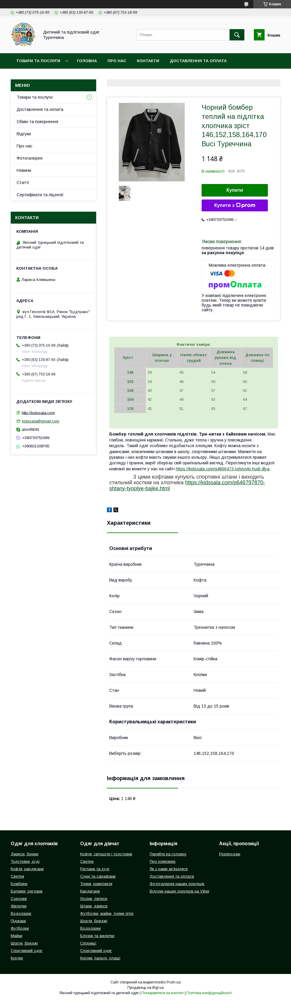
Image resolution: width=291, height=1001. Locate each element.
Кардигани (90, 891)
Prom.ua (174, 982)
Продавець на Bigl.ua (145, 988)
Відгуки (24, 133)
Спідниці (88, 943)
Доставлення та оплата (198, 61)
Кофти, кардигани (27, 869)
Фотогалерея (29, 158)
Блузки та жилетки (97, 936)
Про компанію (162, 861)
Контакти (148, 61)
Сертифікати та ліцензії (40, 194)
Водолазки (21, 913)
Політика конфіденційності (209, 993)
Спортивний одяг (26, 950)
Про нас (116, 61)
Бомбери (19, 883)
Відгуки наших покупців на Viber (179, 891)
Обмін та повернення (37, 121)
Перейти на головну (168, 854)
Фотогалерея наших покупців (177, 883)
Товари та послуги (38, 61)
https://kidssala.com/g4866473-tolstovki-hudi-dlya (222, 468)
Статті (23, 182)
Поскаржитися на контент (162, 993)
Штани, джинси (93, 906)
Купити (235, 190)
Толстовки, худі (25, 861)
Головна (87, 61)
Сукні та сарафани (98, 876)
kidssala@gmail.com (40, 421)
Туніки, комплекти (96, 883)
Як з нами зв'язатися (169, 869)
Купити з (234, 205)
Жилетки (18, 906)
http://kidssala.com (38, 412)
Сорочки (19, 898)
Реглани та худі (94, 869)
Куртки (17, 958)
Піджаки (18, 921)
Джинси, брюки (24, 854)
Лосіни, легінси (93, 898)
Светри (17, 876)
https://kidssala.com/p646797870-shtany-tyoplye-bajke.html (187, 485)
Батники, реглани (26, 891)
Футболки (20, 928)
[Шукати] (237, 34)
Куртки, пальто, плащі (100, 958)
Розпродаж (229, 854)
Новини (24, 170)
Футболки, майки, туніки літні (106, 913)
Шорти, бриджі (24, 943)
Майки (16, 936)
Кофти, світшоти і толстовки (106, 854)
